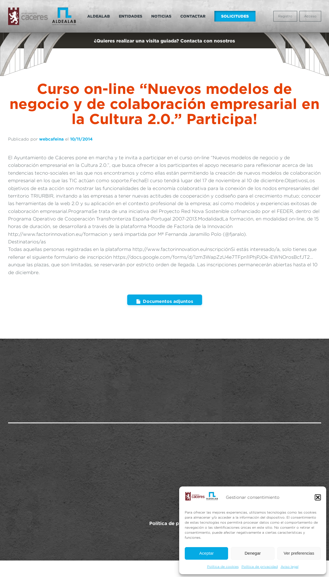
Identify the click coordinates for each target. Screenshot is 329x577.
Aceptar (206, 553)
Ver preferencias (299, 553)
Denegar (253, 553)
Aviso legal (290, 566)
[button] (318, 497)
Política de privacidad (260, 566)
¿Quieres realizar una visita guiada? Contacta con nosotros (164, 40)
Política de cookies (223, 566)
